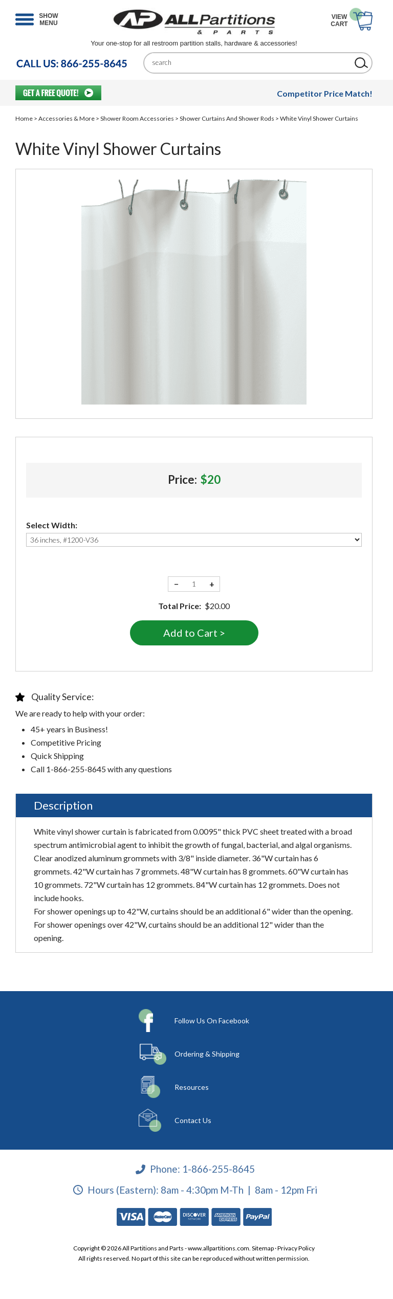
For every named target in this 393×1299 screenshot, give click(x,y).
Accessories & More (66, 118)
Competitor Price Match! (325, 93)
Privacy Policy (296, 1248)
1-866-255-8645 (218, 1169)
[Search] (250, 62)
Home (24, 118)
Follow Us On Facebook (211, 1020)
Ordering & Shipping (206, 1053)
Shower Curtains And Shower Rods (227, 118)
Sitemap (263, 1248)
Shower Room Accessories (137, 118)
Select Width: (51, 525)
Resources (191, 1087)
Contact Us (192, 1120)
